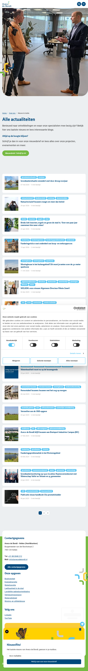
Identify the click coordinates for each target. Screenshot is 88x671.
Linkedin (8, 615)
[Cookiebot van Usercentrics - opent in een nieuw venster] (75, 308)
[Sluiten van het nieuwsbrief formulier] (7, 631)
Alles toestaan (72, 361)
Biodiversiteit (10, 578)
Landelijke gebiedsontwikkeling (17, 591)
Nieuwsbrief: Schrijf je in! (15, 153)
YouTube (8, 618)
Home (4, 113)
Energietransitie (11, 582)
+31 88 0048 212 (15, 556)
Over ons (12, 113)
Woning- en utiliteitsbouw (15, 601)
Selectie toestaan (44, 361)
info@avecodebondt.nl (18, 559)
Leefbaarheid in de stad (14, 588)
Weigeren (16, 361)
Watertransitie (10, 585)
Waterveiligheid (11, 598)
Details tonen (75, 353)
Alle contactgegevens (16, 567)
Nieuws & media (24, 113)
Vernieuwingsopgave (13, 594)
